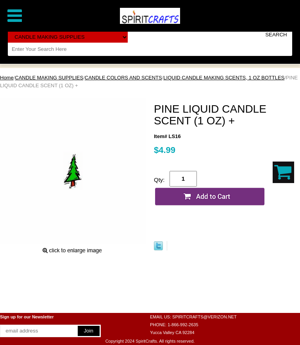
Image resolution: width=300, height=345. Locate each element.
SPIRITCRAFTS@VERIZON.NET (204, 316)
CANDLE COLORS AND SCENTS (123, 78)
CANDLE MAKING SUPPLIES (49, 78)
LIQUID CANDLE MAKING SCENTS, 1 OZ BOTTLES (223, 78)
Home (7, 78)
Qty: (159, 179)
